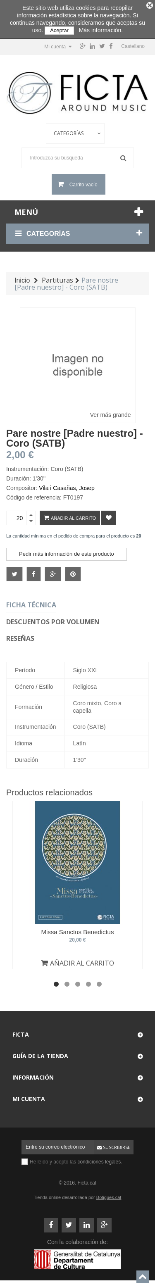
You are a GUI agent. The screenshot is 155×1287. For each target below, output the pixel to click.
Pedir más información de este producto (66, 551)
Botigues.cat (109, 1194)
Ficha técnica (31, 602)
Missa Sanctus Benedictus (77, 929)
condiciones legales (99, 1159)
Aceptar (59, 30)
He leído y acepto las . (76, 1159)
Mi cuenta (28, 1096)
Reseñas (20, 635)
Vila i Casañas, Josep (66, 485)
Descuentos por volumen (53, 619)
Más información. (101, 30)
